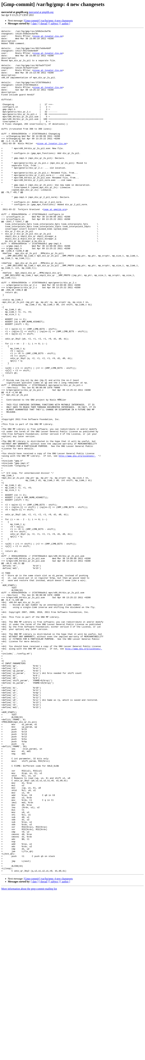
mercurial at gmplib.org (41, 12)
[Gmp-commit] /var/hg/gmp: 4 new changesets (48, 20)
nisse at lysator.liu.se (47, 37)
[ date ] (34, 23)
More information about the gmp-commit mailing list (29, 1057)
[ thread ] (44, 23)
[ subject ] (54, 23)
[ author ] (65, 23)
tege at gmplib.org (54, 245)
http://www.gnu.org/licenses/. (77, 541)
